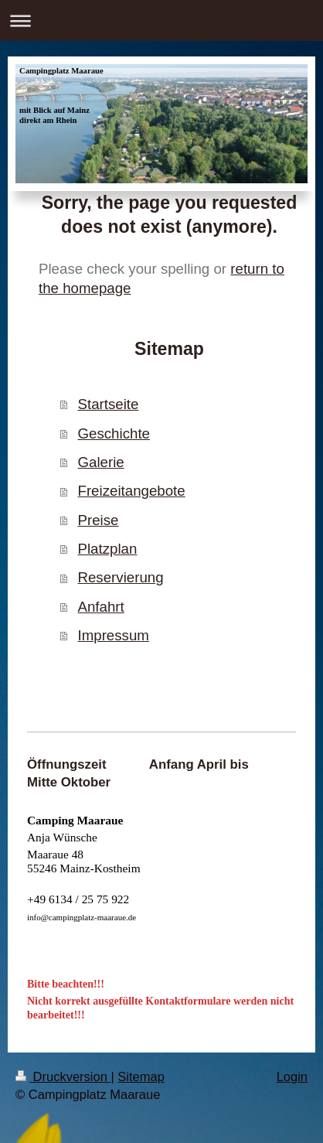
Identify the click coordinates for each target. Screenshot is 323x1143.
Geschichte (113, 433)
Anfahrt (100, 607)
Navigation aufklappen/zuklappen (161, 20)
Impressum (112, 635)
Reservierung (120, 577)
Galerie (100, 462)
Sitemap (141, 1076)
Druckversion (62, 1076)
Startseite (107, 404)
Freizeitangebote (131, 491)
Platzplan (107, 549)
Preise (97, 520)
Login (292, 1076)
